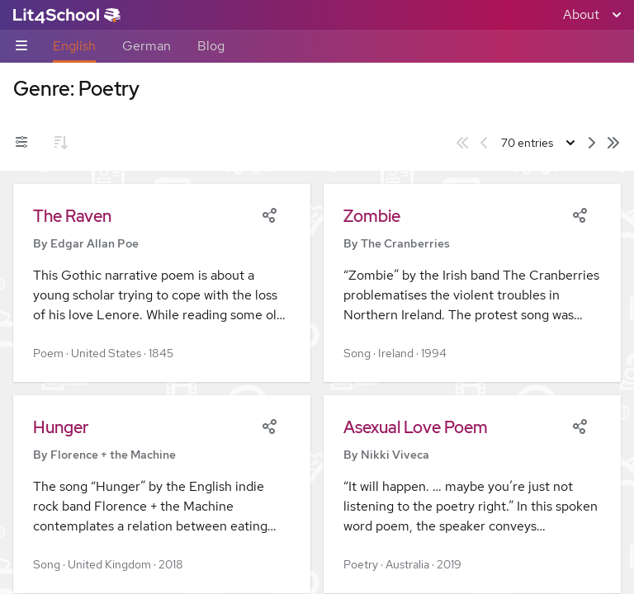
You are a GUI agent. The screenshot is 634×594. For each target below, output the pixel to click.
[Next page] (592, 143)
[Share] (269, 214)
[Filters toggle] (21, 143)
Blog (211, 45)
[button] (161, 283)
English (74, 45)
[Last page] (613, 143)
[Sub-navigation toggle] (21, 47)
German (146, 45)
